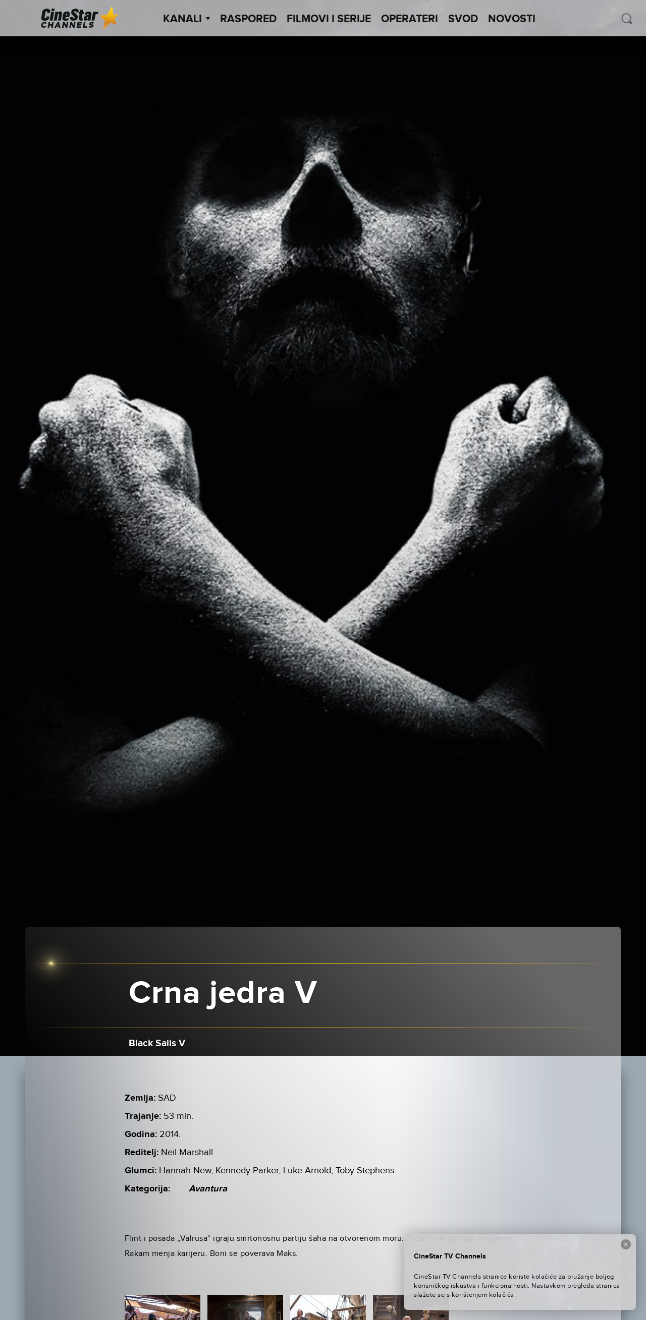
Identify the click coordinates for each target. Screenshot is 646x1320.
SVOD (463, 19)
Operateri (409, 19)
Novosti (511, 19)
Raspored (248, 19)
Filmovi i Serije (329, 19)
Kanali (186, 19)
